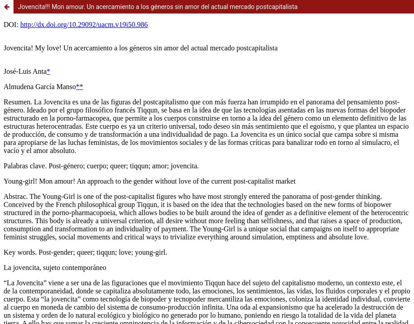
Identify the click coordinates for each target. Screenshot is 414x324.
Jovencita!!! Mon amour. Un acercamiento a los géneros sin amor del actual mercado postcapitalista (157, 6)
